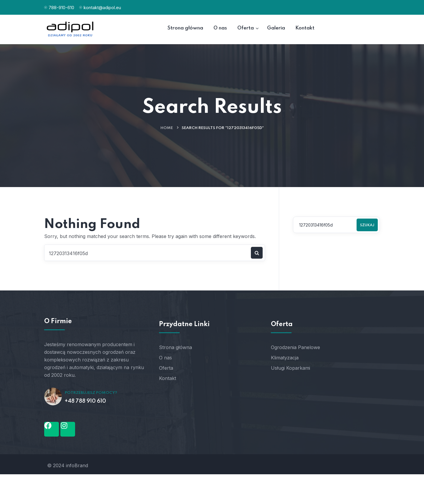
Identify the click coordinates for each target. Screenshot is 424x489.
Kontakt (167, 378)
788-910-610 (61, 7)
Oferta (166, 368)
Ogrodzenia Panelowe (295, 347)
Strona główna (175, 347)
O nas (165, 358)
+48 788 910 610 (85, 401)
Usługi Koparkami (290, 368)
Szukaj (367, 225)
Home (166, 128)
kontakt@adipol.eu (102, 7)
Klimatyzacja (285, 358)
